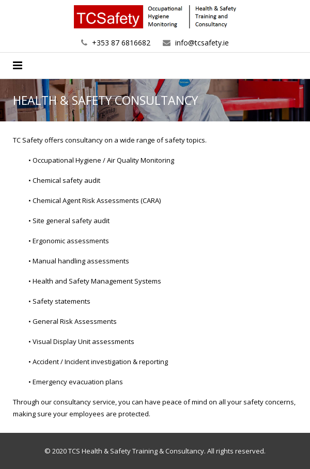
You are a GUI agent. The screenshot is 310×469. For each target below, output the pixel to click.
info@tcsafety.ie (202, 43)
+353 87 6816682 (121, 43)
